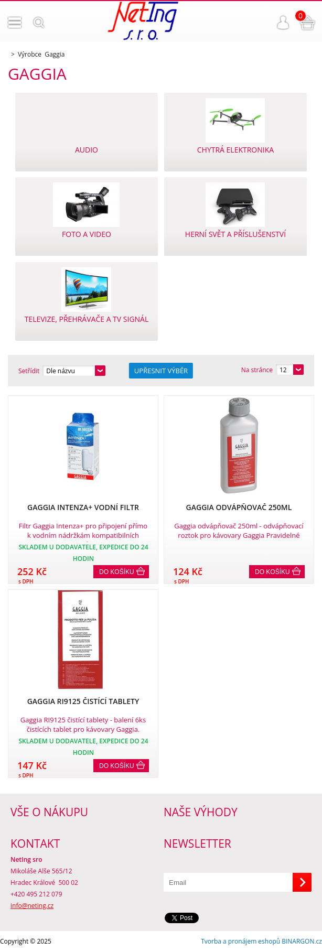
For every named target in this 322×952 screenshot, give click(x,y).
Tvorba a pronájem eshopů (240, 941)
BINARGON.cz (302, 941)
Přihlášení (283, 22)
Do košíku (116, 572)
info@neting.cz (31, 905)
